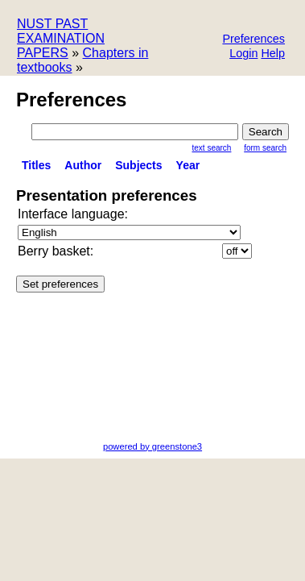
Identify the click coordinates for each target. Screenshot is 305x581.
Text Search (212, 147)
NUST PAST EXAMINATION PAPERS (61, 38)
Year (188, 165)
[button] (253, 40)
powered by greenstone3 (152, 446)
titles (36, 165)
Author (82, 165)
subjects (138, 165)
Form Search (265, 147)
